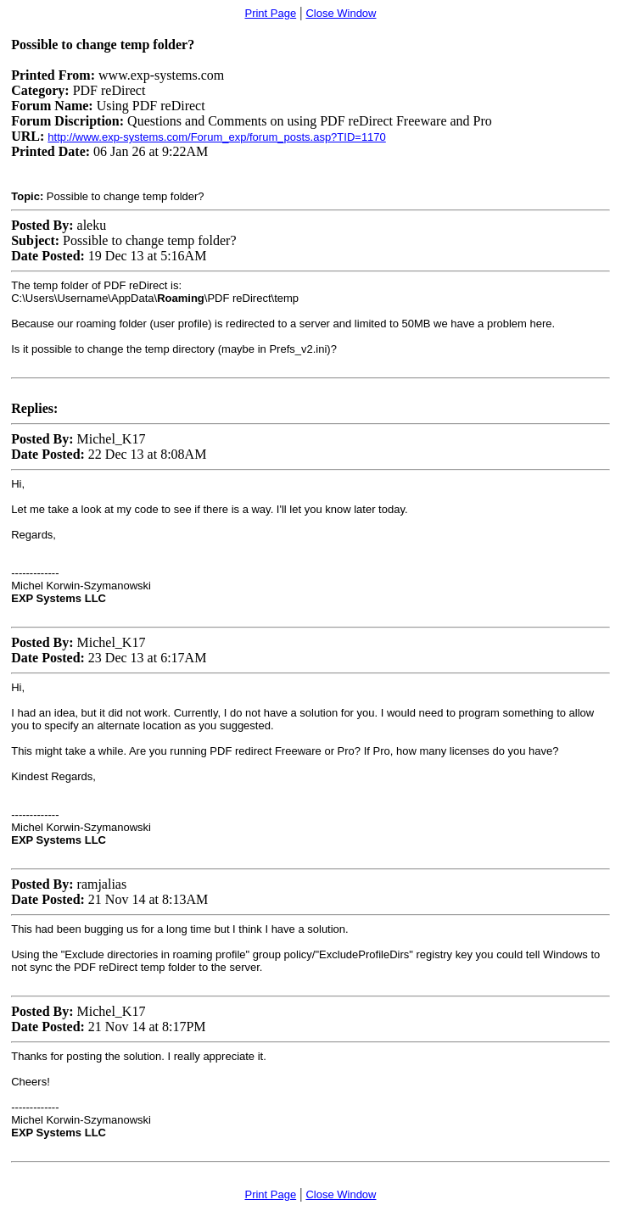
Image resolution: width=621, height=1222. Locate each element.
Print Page (270, 13)
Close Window (340, 13)
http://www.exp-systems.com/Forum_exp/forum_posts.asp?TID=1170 (216, 137)
